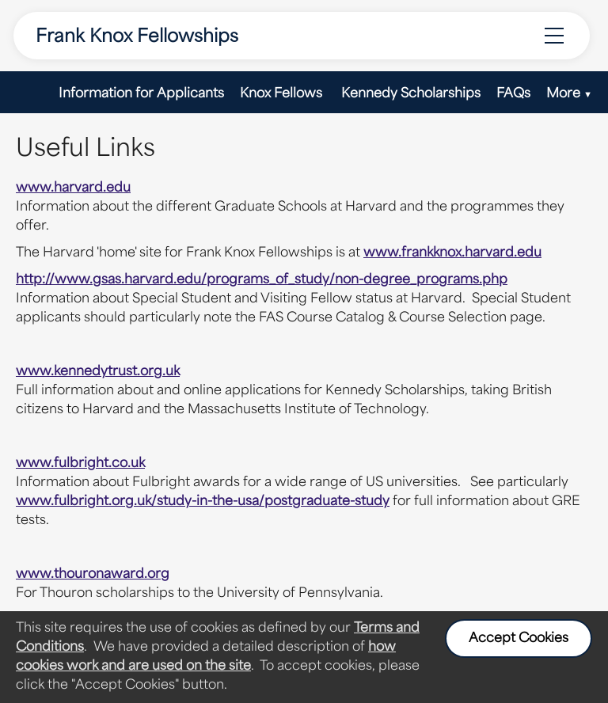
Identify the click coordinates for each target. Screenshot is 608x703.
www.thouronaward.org (92, 574)
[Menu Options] (554, 35)
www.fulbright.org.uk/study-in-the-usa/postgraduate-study (203, 502)
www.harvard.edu (73, 188)
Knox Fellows (282, 94)
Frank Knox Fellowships (137, 37)
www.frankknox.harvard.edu (452, 253)
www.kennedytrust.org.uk (98, 372)
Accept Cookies (518, 639)
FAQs (513, 94)
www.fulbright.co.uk (80, 464)
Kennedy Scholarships (411, 94)
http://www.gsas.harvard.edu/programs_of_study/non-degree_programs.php (261, 280)
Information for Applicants (141, 94)
